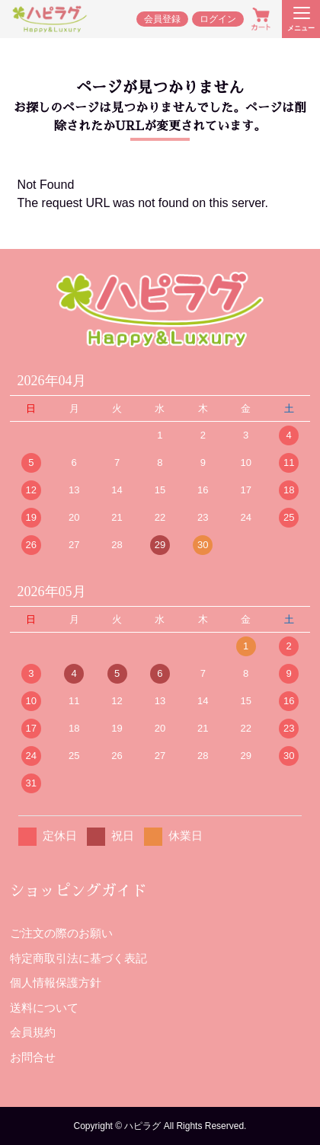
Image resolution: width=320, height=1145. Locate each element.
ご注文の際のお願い (61, 933)
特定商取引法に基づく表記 (78, 958)
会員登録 (162, 19)
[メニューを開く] (301, 19)
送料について (44, 1007)
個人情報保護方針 (55, 982)
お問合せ (33, 1057)
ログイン (218, 19)
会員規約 (33, 1031)
